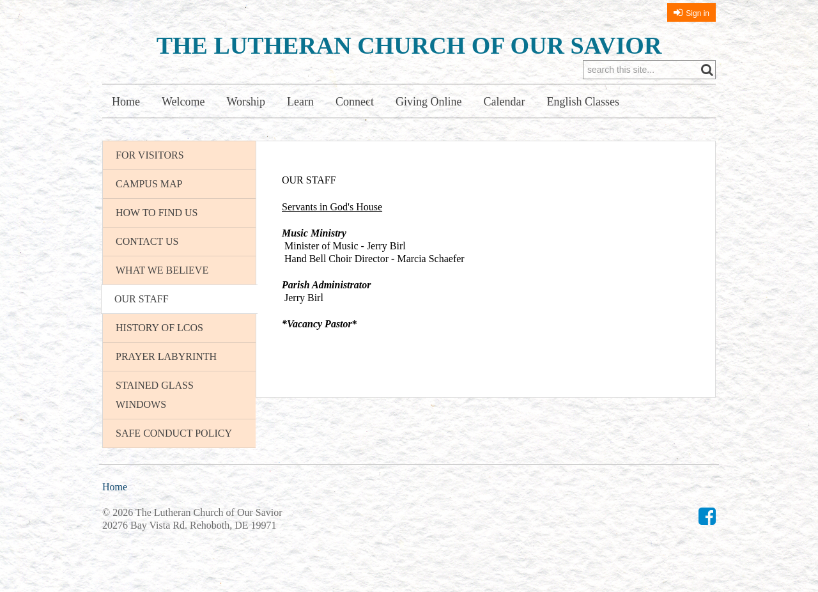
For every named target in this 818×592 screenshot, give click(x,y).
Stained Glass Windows (155, 395)
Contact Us (147, 241)
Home (126, 101)
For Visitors (150, 155)
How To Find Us (156, 212)
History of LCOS (159, 327)
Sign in (697, 13)
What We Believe (162, 270)
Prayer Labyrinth (166, 356)
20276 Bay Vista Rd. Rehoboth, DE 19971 (189, 525)
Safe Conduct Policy (174, 433)
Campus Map (149, 183)
